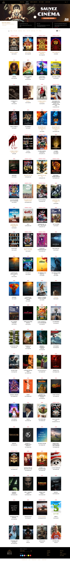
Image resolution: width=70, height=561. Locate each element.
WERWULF (56, 492)
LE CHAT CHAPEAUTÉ (56, 467)
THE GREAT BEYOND (42, 443)
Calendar (48, 550)
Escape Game (47, 2)
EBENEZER (14, 443)
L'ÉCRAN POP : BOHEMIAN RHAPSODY (42, 249)
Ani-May (28, 151)
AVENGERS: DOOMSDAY (14, 493)
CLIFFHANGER (56, 346)
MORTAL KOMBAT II (14, 126)
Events (24, 30)
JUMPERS (14, 76)
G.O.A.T (28, 541)
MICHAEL (28, 101)
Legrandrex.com (24, 559)
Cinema (27, 2)
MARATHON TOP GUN (28, 175)
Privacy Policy (34, 559)
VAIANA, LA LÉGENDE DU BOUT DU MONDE (42, 298)
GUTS (28, 224)
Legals (39, 559)
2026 (29, 559)
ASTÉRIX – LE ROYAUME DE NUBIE (42, 468)
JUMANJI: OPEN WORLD (42, 493)
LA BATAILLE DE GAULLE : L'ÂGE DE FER (14, 274)
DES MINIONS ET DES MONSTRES (42, 273)
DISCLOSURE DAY (55, 248)
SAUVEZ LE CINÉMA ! (14, 52)
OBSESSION (14, 175)
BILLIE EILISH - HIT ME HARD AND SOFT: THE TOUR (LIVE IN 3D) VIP (56, 128)
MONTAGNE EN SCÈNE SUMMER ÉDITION (28, 200)
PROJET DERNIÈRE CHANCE (28, 77)
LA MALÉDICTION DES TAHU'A (28, 371)
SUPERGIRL (14, 297)
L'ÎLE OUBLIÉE (14, 419)
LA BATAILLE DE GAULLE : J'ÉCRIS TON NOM (28, 298)
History (48, 555)
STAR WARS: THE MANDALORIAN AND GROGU (56, 201)
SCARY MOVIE (14, 248)
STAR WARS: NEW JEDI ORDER (14, 541)
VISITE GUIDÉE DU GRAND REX (41, 53)
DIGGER (28, 394)
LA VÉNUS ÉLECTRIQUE (55, 151)
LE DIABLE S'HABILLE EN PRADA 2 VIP (14, 151)
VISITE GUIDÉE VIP (56, 52)
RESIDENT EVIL (56, 370)
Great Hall (22, 2)
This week (15, 30)
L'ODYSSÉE (56, 297)
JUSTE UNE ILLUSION (56, 76)
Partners (48, 552)
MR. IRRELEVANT (56, 541)
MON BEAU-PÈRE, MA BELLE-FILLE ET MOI (28, 468)
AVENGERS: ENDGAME (14, 394)
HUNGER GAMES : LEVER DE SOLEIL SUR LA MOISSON (55, 444)
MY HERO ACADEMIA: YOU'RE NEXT (42, 151)
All (8, 30)
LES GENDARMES (56, 321)
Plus (66, 2)
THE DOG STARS (14, 370)
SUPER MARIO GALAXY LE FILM (42, 77)
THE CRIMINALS (28, 126)
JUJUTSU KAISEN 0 (42, 199)
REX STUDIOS (28, 52)
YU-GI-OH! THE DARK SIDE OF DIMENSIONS (14, 200)
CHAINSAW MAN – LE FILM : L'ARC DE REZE (42, 225)
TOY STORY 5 (28, 273)
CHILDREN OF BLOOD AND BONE (14, 517)
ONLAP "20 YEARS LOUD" (56, 420)
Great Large (33, 30)
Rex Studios (41, 2)
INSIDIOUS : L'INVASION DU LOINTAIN (42, 347)
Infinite (40, 30)
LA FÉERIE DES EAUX (14, 467)
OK (31, 550)
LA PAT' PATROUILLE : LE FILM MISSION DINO (42, 322)
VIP (37, 30)
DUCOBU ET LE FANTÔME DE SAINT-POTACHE (42, 395)
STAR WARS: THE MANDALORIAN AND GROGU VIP (14, 225)
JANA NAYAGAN (42, 541)
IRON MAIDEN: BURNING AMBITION (56, 176)
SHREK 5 (56, 516)
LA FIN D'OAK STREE (14, 346)
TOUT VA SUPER (56, 224)
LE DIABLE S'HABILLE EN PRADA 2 (42, 102)
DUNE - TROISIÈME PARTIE (28, 493)
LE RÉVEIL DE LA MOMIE (14, 102)
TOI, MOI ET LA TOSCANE (28, 346)
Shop (48, 553)
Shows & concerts (33, 2)
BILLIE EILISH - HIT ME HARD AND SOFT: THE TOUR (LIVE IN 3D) (42, 128)
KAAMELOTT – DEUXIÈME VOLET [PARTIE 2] (28, 444)
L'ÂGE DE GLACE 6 (28, 516)
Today (11, 30)
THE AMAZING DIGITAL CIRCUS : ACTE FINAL (28, 249)
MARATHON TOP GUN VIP (42, 176)
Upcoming (20, 30)
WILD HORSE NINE (41, 419)
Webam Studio (44, 559)
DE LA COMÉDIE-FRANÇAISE (14, 322)
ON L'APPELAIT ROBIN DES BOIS (56, 273)
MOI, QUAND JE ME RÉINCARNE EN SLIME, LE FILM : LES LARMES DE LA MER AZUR (56, 103)
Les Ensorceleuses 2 (42, 370)
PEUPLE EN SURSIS (42, 516)
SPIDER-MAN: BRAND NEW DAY (28, 322)
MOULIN (28, 419)
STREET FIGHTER (56, 394)
